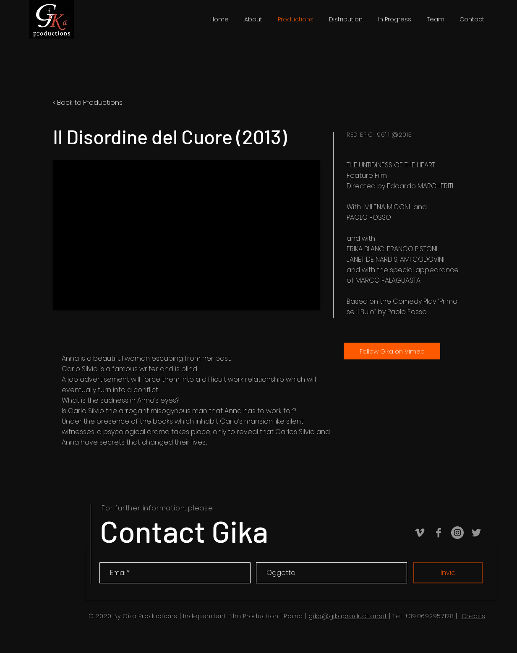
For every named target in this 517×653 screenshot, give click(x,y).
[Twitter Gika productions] (476, 532)
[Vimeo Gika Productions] (419, 532)
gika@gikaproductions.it (347, 616)
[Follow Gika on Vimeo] (392, 351)
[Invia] (448, 572)
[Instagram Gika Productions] (457, 532)
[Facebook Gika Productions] (438, 532)
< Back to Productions (88, 102)
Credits (474, 616)
